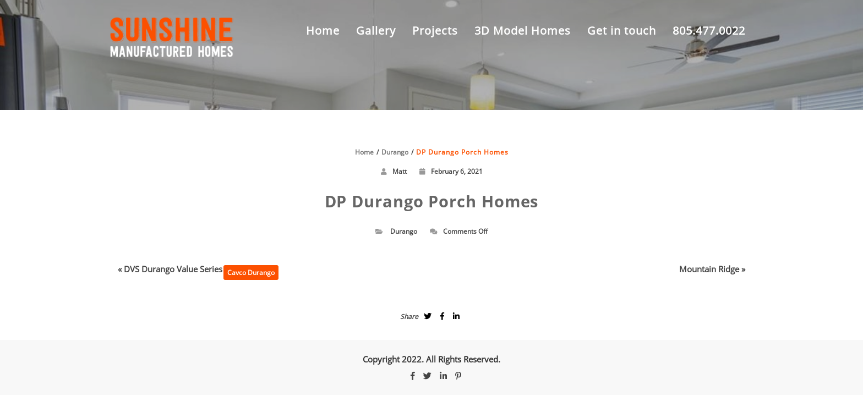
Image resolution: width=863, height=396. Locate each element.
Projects (435, 30)
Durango (403, 231)
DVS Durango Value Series (173, 268)
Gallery (376, 30)
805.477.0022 (709, 30)
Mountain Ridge (709, 268)
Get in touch (621, 30)
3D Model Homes (522, 30)
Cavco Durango (251, 272)
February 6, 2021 (451, 171)
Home (323, 30)
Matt (399, 171)
